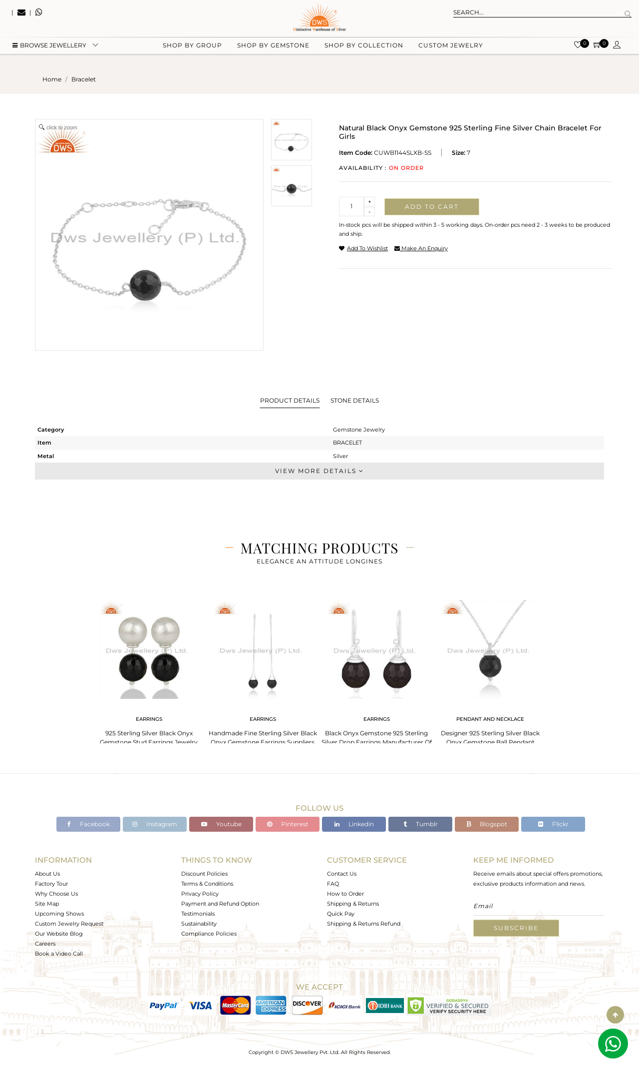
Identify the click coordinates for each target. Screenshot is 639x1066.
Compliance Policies (209, 933)
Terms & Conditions (207, 883)
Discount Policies (204, 873)
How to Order (345, 893)
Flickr (553, 824)
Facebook (88, 824)
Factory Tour (51, 883)
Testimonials (198, 913)
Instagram (154, 824)
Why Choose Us (56, 893)
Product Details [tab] (290, 400)
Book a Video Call (59, 953)
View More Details (319, 471)
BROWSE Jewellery (49, 50)
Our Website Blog (59, 933)
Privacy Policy (200, 893)
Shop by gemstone (273, 50)
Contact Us (341, 873)
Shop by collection (363, 50)
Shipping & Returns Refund (363, 923)
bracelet (83, 79)
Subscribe (516, 928)
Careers (45, 943)
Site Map (47, 903)
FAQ (333, 883)
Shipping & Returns (353, 903)
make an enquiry (421, 248)
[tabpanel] (149, 674)
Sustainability (199, 923)
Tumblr (420, 824)
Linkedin (354, 824)
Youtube (221, 824)
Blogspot (486, 824)
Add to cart (432, 206)
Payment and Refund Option (220, 903)
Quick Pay (340, 913)
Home (51, 79)
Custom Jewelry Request (69, 923)
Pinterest (288, 824)
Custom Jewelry (450, 50)
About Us (47, 873)
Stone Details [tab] (354, 400)
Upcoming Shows (59, 913)
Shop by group (192, 50)
